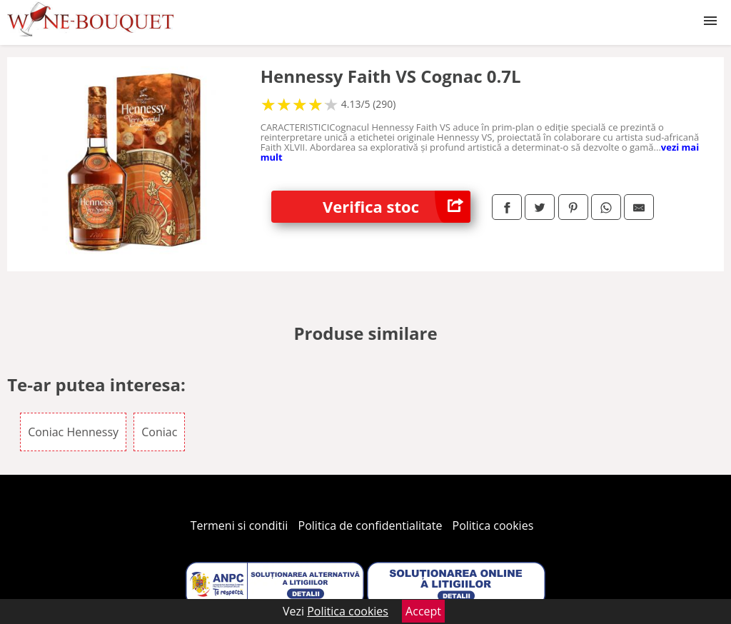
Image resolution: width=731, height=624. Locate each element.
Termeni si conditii (239, 525)
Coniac (159, 432)
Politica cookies (493, 525)
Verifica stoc (396, 207)
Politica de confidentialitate (370, 525)
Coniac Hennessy (73, 432)
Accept (423, 611)
